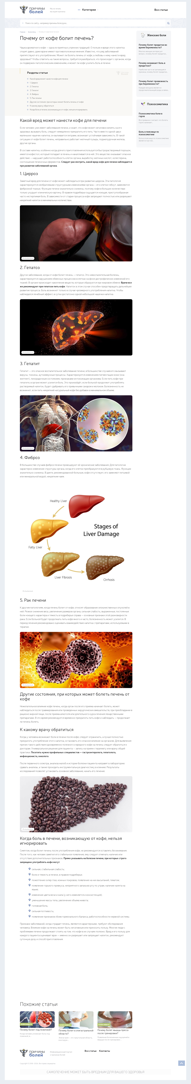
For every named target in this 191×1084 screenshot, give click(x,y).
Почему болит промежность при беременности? (153, 82)
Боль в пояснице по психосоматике (149, 133)
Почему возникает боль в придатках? (152, 64)
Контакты (104, 1050)
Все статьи (161, 9)
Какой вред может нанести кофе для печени (49, 78)
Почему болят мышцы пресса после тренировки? (112, 1031)
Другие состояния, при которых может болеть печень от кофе (57, 101)
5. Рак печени (36, 97)
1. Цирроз (34, 82)
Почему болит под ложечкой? (36, 1029)
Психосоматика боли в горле (150, 115)
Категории (89, 9)
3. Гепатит (34, 90)
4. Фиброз (34, 94)
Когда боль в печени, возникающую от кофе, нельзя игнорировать (58, 109)
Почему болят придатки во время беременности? (153, 46)
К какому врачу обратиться (42, 105)
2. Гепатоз (34, 86)
